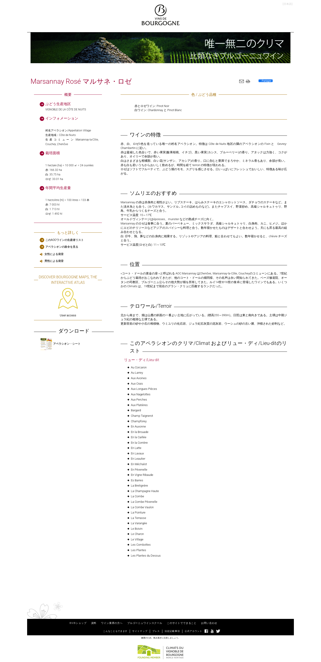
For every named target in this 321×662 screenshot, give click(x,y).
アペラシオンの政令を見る (61, 246)
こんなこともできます (115, 631)
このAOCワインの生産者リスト (64, 240)
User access (68, 302)
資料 (94, 623)
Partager (266, 80)
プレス (156, 631)
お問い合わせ (209, 623)
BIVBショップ (78, 623)
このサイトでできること (182, 623)
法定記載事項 (172, 631)
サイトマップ (140, 631)
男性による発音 (54, 261)
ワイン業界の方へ (112, 623)
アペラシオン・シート (60, 343)
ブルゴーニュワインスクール (144, 623)
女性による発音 (54, 254)
